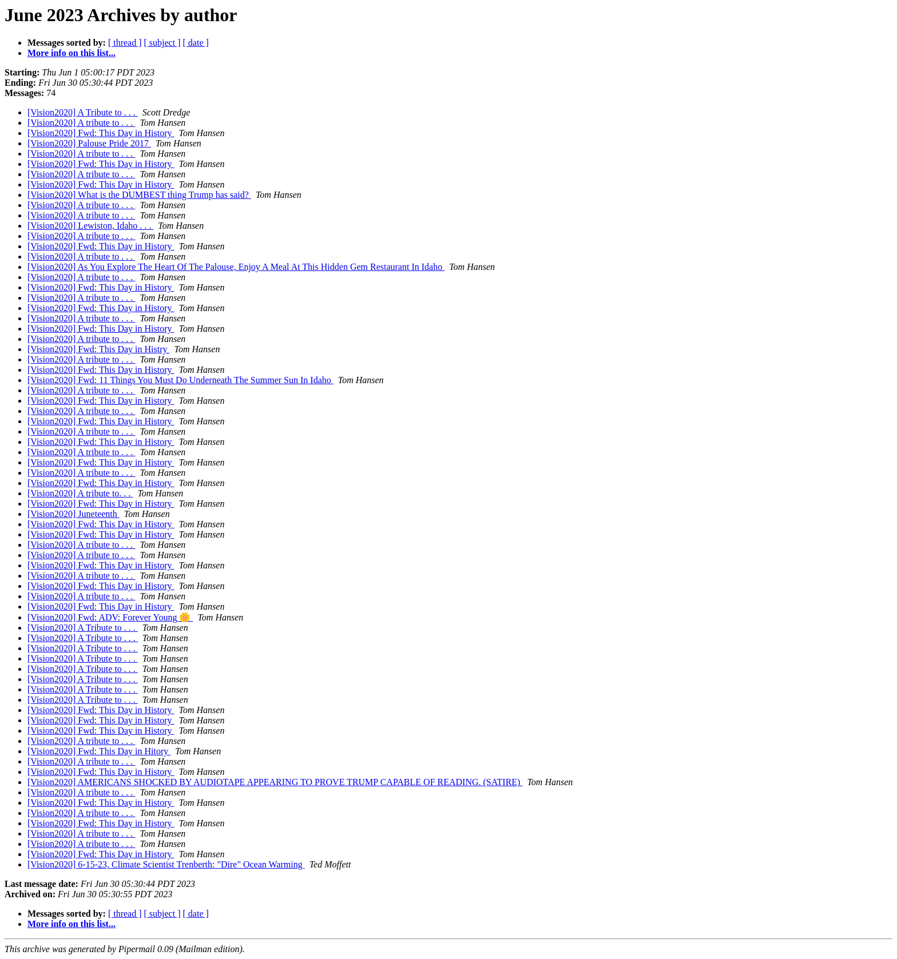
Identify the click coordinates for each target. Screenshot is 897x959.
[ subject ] (162, 42)
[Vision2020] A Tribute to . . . (82, 112)
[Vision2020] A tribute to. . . (80, 493)
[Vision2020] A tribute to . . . (81, 123)
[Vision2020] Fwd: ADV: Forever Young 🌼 (110, 617)
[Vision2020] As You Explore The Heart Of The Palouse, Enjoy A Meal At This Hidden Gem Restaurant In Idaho (235, 267)
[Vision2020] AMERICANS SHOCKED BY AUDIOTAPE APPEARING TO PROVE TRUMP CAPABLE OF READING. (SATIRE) (274, 782)
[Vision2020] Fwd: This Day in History (100, 133)
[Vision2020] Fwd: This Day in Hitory (98, 751)
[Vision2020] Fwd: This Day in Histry (98, 349)
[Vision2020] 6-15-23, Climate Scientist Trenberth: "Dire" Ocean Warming (166, 864)
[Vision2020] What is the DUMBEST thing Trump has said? (139, 195)
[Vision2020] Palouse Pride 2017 (89, 143)
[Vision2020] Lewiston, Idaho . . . (90, 225)
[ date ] (196, 42)
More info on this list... (71, 53)
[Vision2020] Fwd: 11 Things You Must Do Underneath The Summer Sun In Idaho (180, 380)
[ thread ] (125, 42)
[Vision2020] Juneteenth (73, 514)
